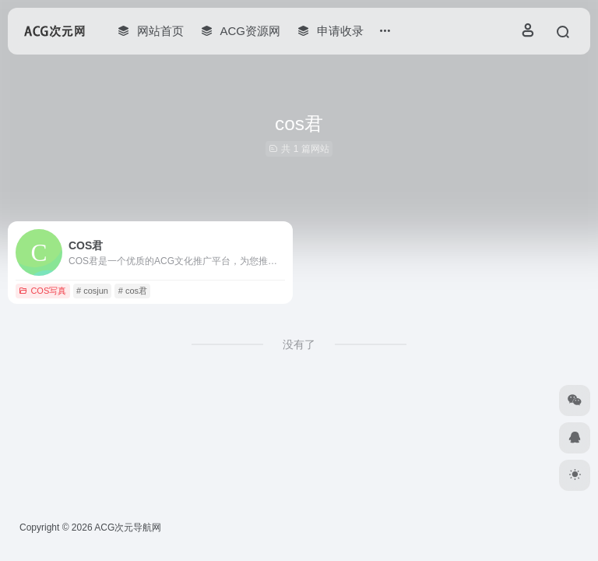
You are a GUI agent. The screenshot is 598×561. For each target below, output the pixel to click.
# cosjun (92, 290)
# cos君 (132, 290)
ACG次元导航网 (127, 527)
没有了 (299, 344)
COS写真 (42, 290)
